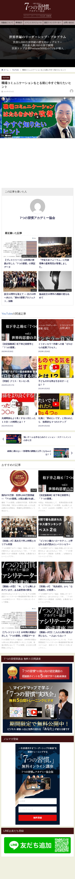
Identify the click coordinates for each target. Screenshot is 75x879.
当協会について (7, 22)
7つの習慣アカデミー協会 (37, 217)
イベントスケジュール (33, 22)
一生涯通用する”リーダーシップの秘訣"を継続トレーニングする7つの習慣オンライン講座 (37, 766)
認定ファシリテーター (52, 22)
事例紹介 (19, 22)
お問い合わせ (69, 22)
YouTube (5, 77)
